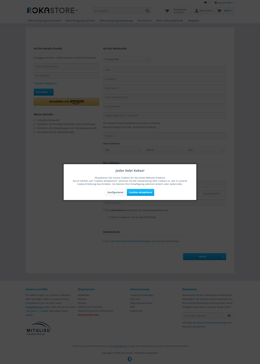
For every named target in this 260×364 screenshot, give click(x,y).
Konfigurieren (115, 192)
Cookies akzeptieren (140, 192)
